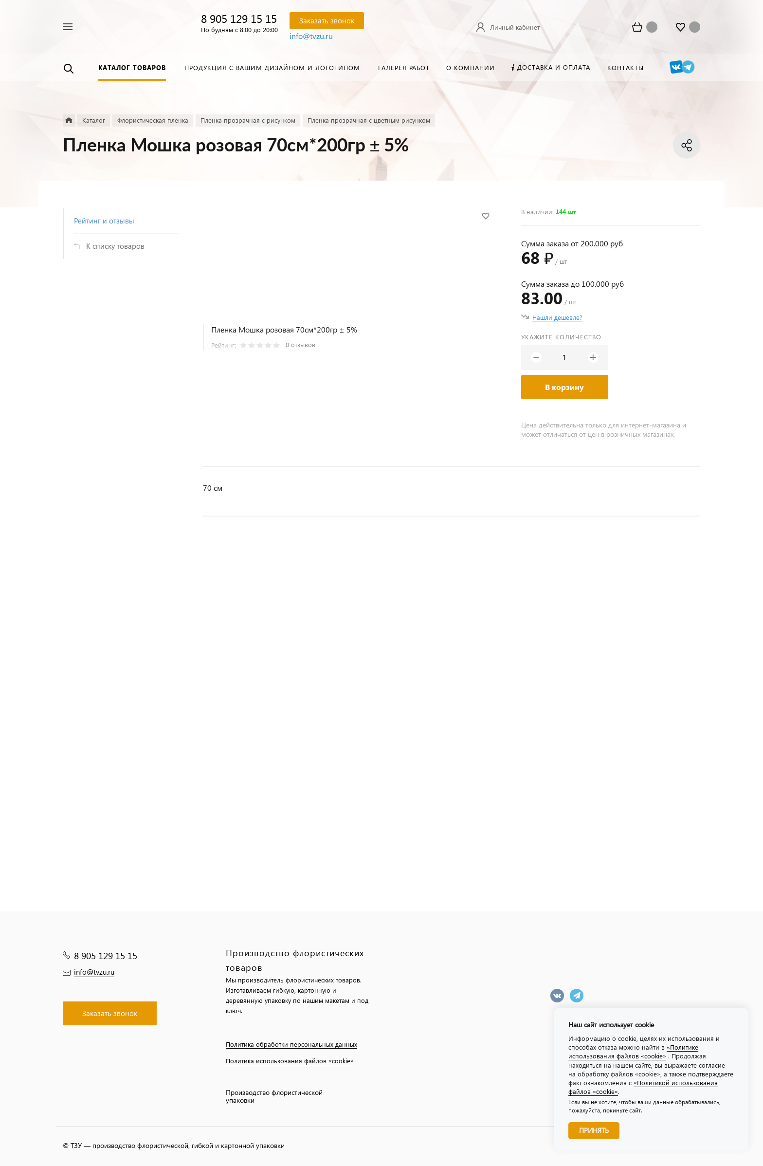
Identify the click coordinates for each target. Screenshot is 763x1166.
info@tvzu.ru (311, 36)
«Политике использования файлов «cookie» (633, 1051)
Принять (594, 1130)
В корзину (564, 387)
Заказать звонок (326, 20)
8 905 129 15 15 (239, 18)
